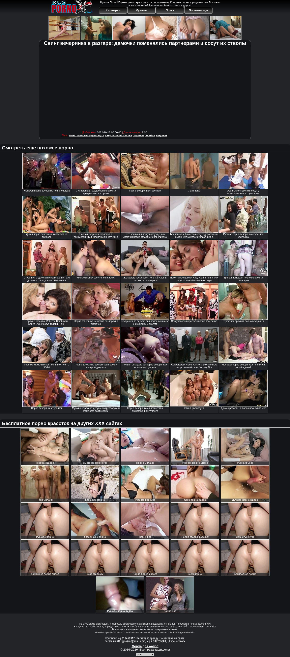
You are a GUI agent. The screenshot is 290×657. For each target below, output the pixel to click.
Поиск (170, 10)
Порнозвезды (198, 10)
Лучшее (141, 10)
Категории (113, 10)
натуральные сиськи (118, 135)
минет (73, 135)
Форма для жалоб (145, 646)
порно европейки (144, 135)
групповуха (96, 135)
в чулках (161, 135)
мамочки (83, 135)
